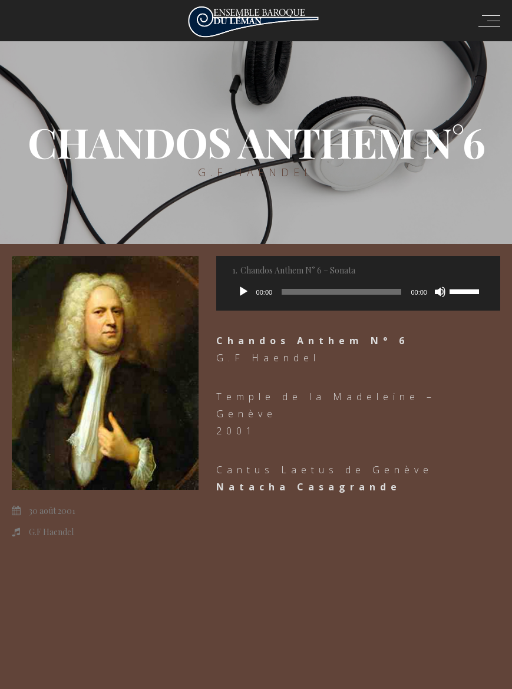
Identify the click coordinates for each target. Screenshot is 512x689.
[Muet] (440, 292)
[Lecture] (243, 292)
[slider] (341, 292)
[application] (358, 292)
